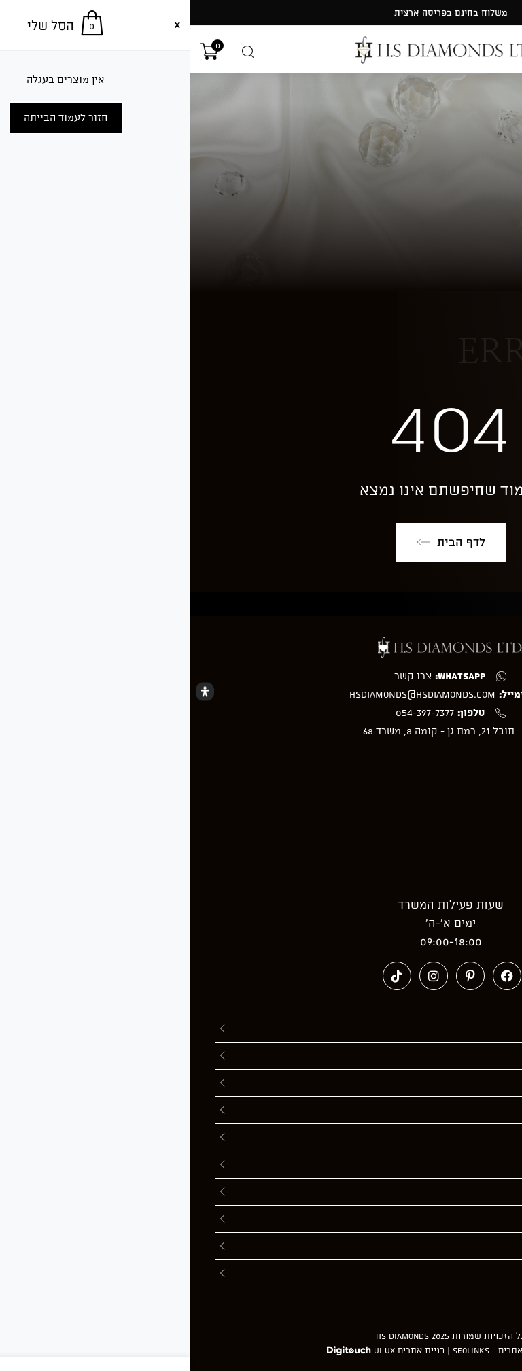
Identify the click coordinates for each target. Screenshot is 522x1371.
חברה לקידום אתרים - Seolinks (324, 1349)
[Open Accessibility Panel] (15, 692)
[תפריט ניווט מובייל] (506, 52)
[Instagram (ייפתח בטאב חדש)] (244, 976)
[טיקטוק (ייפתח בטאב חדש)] (207, 976)
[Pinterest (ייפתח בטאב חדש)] (280, 976)
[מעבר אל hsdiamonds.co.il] (261, 50)
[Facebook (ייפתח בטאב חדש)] (317, 976)
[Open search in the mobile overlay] (58, 51)
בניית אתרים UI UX (219, 1349)
